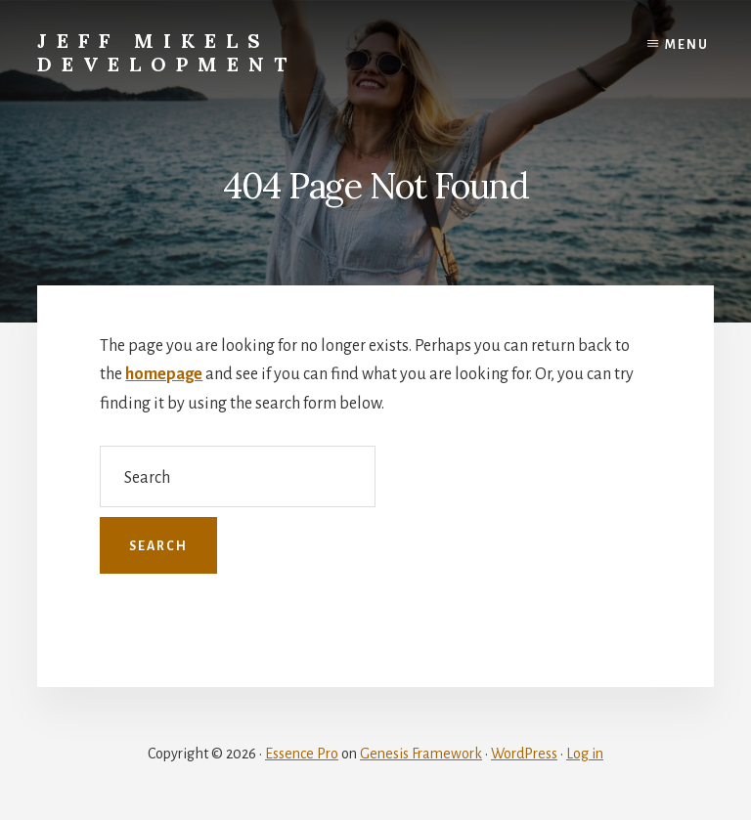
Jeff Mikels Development (166, 52)
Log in (584, 753)
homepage (163, 374)
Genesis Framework (421, 753)
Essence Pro (301, 753)
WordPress (524, 753)
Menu (687, 45)
